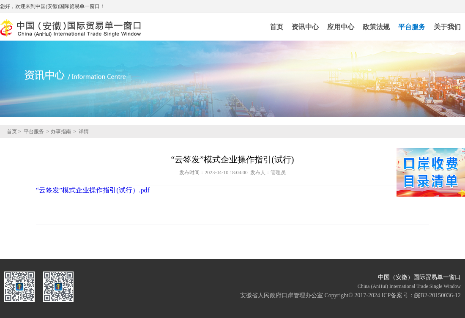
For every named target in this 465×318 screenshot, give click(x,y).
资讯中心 (305, 26)
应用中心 (340, 26)
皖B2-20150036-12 (437, 295)
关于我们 (447, 26)
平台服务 (411, 26)
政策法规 (376, 26)
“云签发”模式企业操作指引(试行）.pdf (93, 190)
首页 (276, 26)
